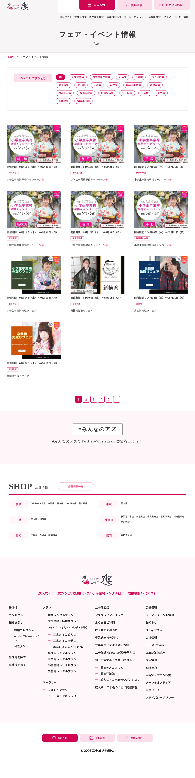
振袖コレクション (25, 646)
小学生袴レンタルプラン (63, 682)
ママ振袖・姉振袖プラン (63, 637)
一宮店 (153, 95)
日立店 (147, 77)
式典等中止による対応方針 (112, 661)
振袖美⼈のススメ (111, 684)
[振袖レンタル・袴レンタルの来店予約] (97, 5)
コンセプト (65, 17)
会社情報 (151, 654)
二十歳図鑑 (102, 624)
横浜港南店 (65, 95)
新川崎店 (134, 95)
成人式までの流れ (106, 646)
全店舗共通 (80, 77)
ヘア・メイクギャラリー (63, 712)
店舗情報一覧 (75, 501)
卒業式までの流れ (106, 654)
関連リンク (153, 707)
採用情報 (151, 676)
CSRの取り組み (155, 669)
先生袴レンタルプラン (62, 688)
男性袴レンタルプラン (62, 669)
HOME (11, 57)
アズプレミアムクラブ (109, 631)
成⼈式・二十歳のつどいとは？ (120, 696)
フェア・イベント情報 (176, 17)
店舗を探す (155, 17)
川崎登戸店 (112, 95)
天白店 (171, 95)
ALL (61, 77)
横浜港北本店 (141, 86)
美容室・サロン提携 (158, 691)
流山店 (84, 86)
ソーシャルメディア (158, 699)
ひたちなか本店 (106, 77)
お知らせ (151, 639)
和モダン (20, 663)
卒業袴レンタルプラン (62, 676)
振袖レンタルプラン (60, 631)
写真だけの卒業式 (64, 657)
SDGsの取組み (155, 661)
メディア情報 (154, 646)
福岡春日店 (86, 104)
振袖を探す (80, 17)
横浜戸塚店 (89, 95)
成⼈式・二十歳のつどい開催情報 (116, 704)
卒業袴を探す (114, 17)
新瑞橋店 (64, 104)
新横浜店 (164, 86)
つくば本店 (167, 77)
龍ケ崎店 (64, 86)
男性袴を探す (96, 17)
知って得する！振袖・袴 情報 (113, 676)
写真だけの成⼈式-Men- (68, 663)
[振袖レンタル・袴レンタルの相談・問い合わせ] (172, 5)
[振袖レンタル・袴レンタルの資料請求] (134, 5)
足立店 (119, 86)
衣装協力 (151, 684)
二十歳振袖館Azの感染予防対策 (115, 669)
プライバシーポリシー (160, 714)
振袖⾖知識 (107, 690)
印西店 (101, 86)
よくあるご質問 (105, 639)
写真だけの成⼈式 (64, 651)
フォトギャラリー (59, 706)
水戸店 (129, 77)
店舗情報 (151, 624)
